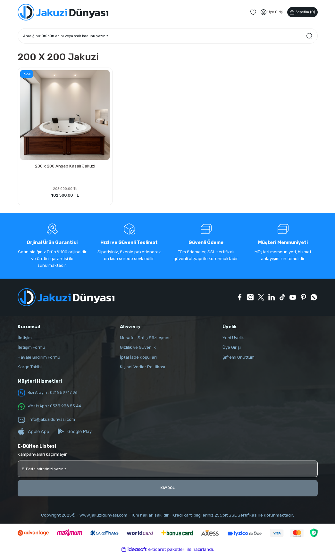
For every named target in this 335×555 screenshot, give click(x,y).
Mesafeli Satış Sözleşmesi (146, 338)
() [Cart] (301, 12)
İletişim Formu (31, 348)
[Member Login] (269, 12)
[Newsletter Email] (168, 469)
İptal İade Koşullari (138, 358)
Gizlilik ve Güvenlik (138, 348)
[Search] (168, 36)
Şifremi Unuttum (238, 358)
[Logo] (63, 12)
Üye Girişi (231, 348)
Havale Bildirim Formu (39, 358)
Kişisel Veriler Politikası (142, 367)
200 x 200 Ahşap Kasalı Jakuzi (65, 165)
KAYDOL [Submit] (167, 489)
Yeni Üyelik (233, 338)
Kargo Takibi (30, 367)
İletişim (25, 338)
